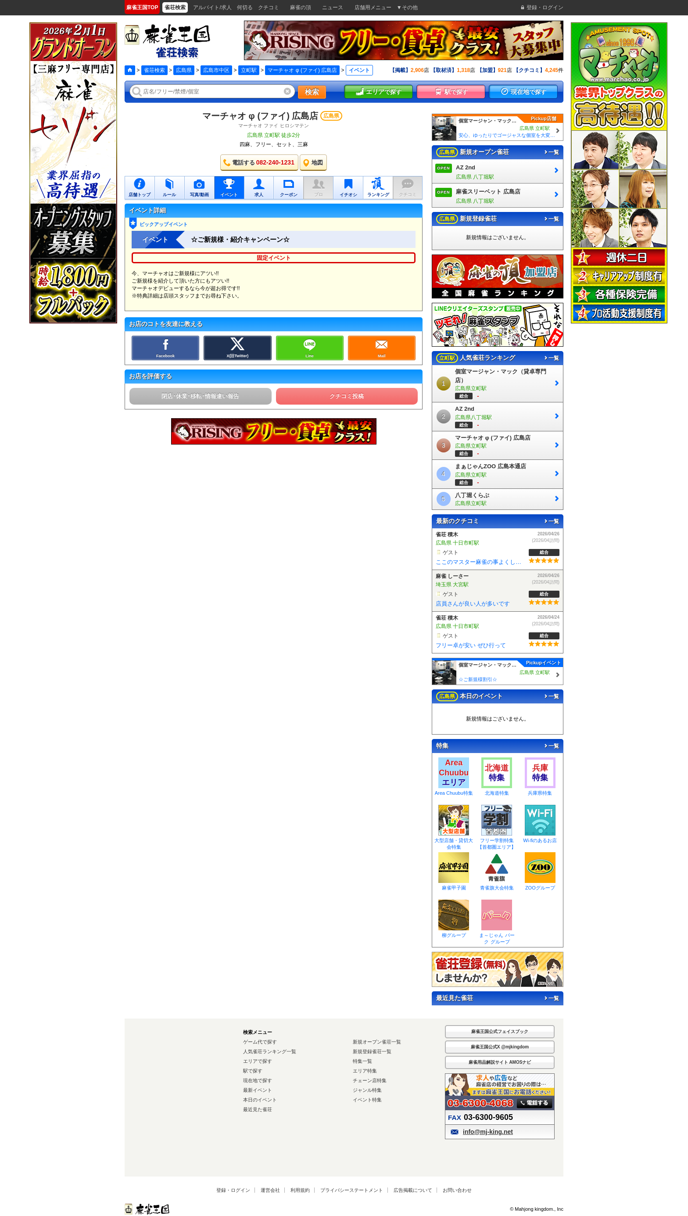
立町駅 (249, 70)
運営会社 (270, 1190)
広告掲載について (413, 1190)
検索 (312, 92)
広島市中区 (216, 70)
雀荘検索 (154, 70)
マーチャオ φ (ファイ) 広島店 (302, 70)
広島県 (184, 70)
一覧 (551, 152)
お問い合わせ (457, 1190)
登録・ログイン (233, 1190)
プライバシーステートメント (351, 1190)
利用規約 (300, 1190)
